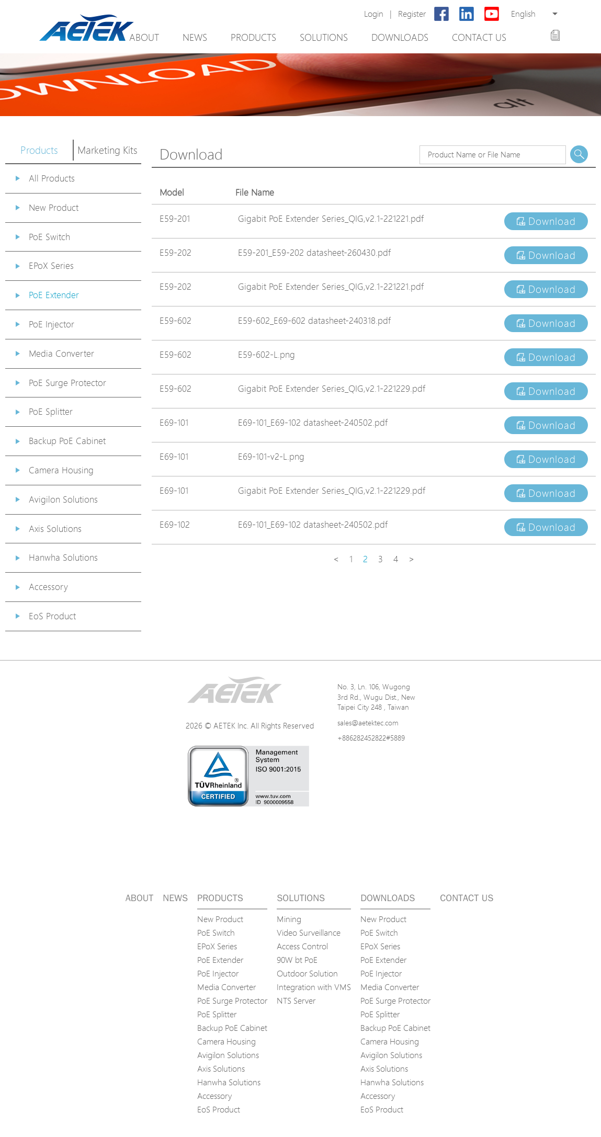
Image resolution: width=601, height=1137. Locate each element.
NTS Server (296, 1000)
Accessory (48, 586)
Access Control (302, 946)
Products (253, 37)
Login (373, 14)
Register (412, 14)
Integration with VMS (314, 987)
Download (546, 221)
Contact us (479, 37)
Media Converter (61, 353)
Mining (289, 919)
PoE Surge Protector (67, 382)
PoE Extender (54, 294)
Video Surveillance (309, 932)
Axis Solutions (55, 528)
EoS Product (52, 615)
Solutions (324, 37)
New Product (53, 207)
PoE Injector (51, 324)
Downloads (399, 37)
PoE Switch (49, 236)
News (195, 37)
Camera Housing (61, 469)
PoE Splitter (51, 411)
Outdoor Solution (307, 973)
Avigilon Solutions (63, 499)
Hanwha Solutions (63, 557)
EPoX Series (51, 265)
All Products (52, 178)
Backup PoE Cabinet (67, 440)
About (144, 37)
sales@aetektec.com (368, 722)
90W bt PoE (297, 959)
